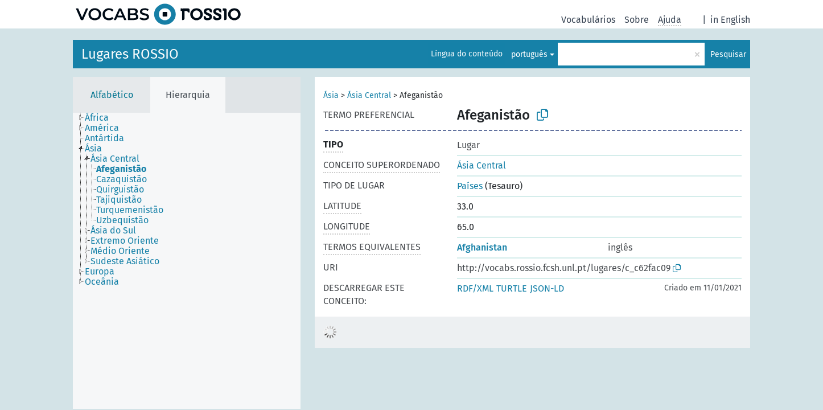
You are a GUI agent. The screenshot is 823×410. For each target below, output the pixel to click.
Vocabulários (588, 19)
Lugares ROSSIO (130, 54)
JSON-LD (547, 288)
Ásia (331, 95)
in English (730, 19)
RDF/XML (475, 288)
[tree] (187, 261)
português (529, 54)
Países (470, 186)
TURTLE (511, 288)
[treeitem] (101, 118)
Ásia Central (369, 95)
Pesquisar (728, 54)
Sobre (636, 19)
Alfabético (111, 94)
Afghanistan (482, 247)
